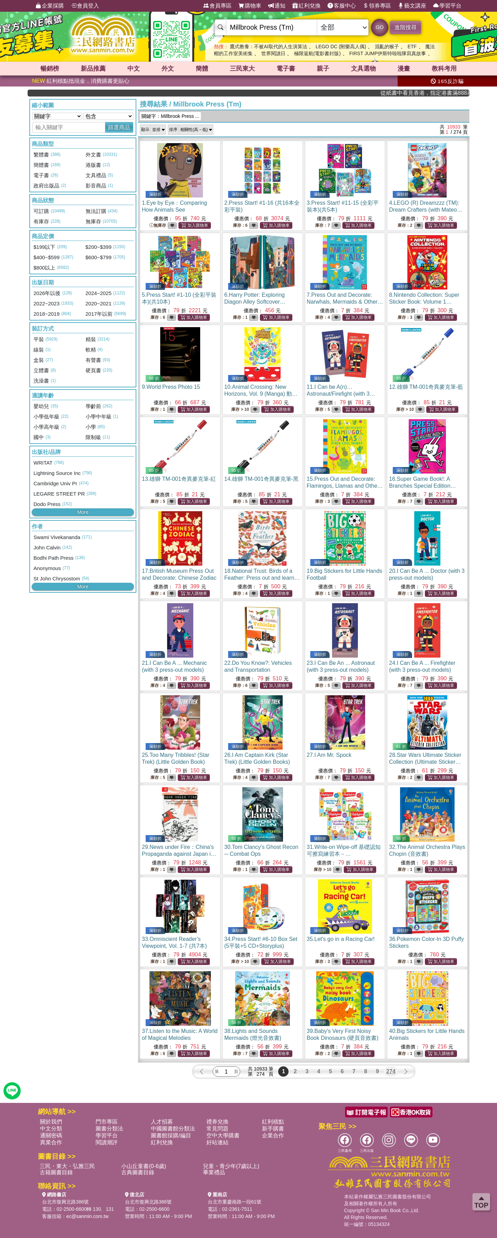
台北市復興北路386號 (65, 1202)
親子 (323, 68)
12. (426, 387)
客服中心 (342, 6)
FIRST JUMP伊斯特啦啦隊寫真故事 (387, 53)
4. (425, 210)
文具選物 (363, 68)
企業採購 (50, 6)
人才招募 (162, 1122)
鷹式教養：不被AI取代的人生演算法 (268, 46)
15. (345, 486)
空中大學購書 (223, 1135)
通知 (276, 6)
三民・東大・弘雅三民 (67, 1166)
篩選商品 (119, 127)
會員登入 (85, 6)
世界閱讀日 (273, 53)
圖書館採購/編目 (171, 1135)
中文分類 (51, 1129)
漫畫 (404, 68)
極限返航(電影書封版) (317, 53)
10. (261, 394)
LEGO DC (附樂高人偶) (341, 46)
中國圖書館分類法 (173, 1129)
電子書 (285, 68)
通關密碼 (51, 1135)
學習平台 (447, 6)
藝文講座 (412, 6)
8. (424, 302)
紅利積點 (273, 1122)
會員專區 (217, 6)
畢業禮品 (214, 1172)
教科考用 (444, 68)
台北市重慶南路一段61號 (235, 1202)
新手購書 (273, 1129)
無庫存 (157, 226)
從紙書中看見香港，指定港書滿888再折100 (442, 93)
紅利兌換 (306, 6)
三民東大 (242, 68)
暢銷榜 (49, 68)
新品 (93, 68)
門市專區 (107, 1122)
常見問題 (217, 1129)
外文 (168, 68)
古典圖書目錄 (137, 1172)
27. (329, 755)
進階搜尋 (405, 27)
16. (426, 486)
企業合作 (273, 1135)
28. (425, 762)
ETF (412, 46)
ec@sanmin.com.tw (87, 1216)
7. (345, 302)
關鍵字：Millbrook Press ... (170, 116)
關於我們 (51, 1122)
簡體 (202, 68)
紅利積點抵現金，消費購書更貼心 (80, 81)
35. (341, 939)
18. (262, 578)
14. (261, 479)
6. (254, 302)
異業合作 (51, 1142)
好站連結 (217, 1142)
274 (391, 1071)
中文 (133, 68)
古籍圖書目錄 (56, 1172)
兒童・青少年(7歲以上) (231, 1166)
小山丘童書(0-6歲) (143, 1166)
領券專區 (377, 6)
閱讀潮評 (107, 1142)
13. (179, 479)
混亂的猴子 (387, 46)
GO (379, 27)
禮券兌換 (217, 1122)
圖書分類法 (109, 1129)
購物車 (249, 6)
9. (171, 387)
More (82, 512)
